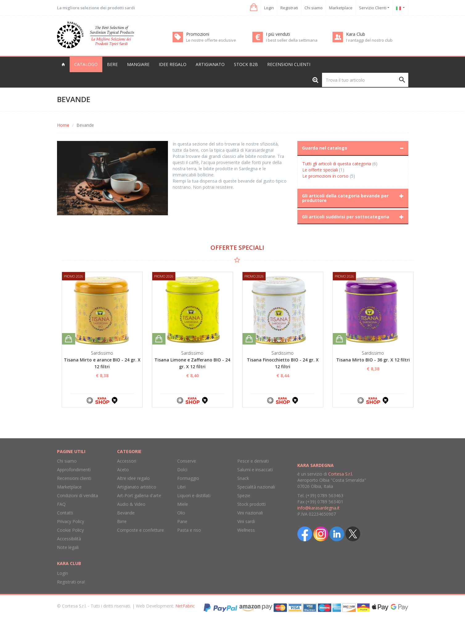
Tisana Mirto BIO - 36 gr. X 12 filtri (373, 360)
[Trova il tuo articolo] (365, 80)
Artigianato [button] (210, 64)
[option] (102, 339)
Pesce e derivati (253, 461)
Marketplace (341, 7)
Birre (122, 521)
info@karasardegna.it (318, 508)
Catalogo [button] (86, 64)
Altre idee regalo (133, 478)
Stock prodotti (251, 504)
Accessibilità (69, 539)
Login (269, 7)
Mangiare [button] (138, 64)
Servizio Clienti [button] (374, 7)
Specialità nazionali (256, 487)
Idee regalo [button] (172, 64)
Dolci (182, 469)
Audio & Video (131, 504)
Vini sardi (246, 521)
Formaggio (188, 478)
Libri (181, 487)
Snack (243, 478)
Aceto (123, 469)
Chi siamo (313, 7)
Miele (182, 504)
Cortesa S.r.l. (340, 474)
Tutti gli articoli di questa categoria (336, 164)
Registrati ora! (71, 582)
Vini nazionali (250, 513)
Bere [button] (112, 64)
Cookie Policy (70, 530)
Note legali (68, 547)
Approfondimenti (74, 469)
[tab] (352, 148)
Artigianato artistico (136, 487)
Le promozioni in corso (325, 176)
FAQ (61, 504)
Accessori (126, 461)
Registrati (289, 7)
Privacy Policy (70, 521)
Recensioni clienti (288, 64)
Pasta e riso (189, 530)
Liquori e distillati (193, 495)
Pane (182, 521)
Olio (181, 513)
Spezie (243, 495)
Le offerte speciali (320, 170)
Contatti (65, 513)
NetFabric (185, 606)
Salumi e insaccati (255, 469)
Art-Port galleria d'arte (139, 495)
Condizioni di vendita (77, 495)
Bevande (126, 513)
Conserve (186, 461)
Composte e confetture (140, 530)
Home (63, 125)
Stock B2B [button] (246, 64)
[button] (253, 7)
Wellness (246, 530)
